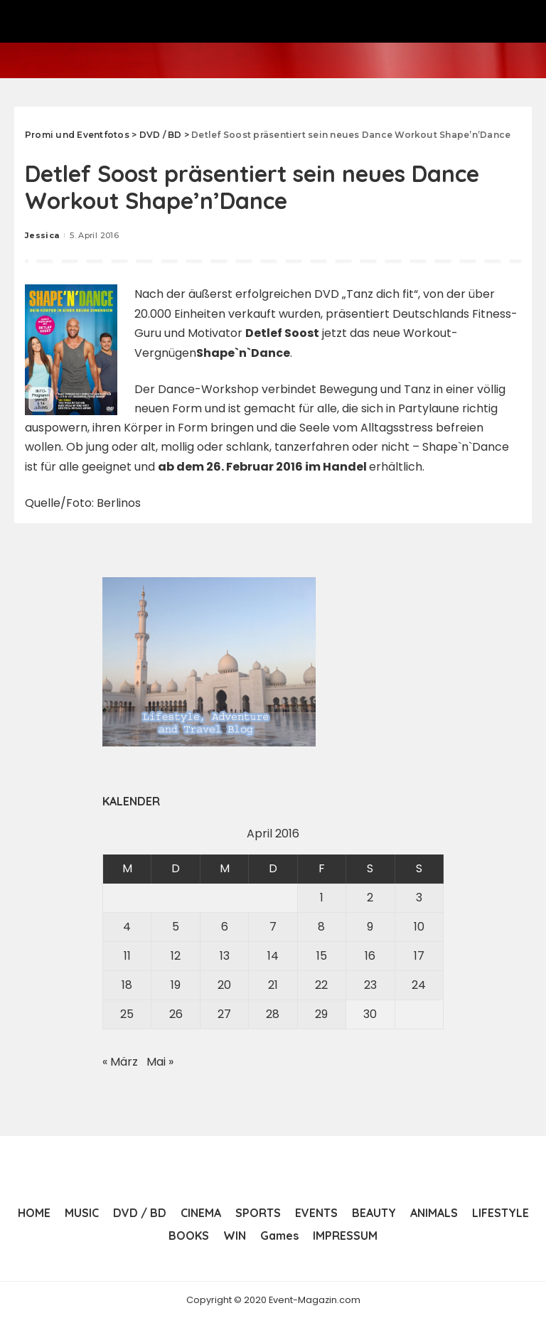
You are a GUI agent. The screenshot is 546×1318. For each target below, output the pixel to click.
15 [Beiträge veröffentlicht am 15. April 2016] (321, 956)
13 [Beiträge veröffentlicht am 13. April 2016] (225, 956)
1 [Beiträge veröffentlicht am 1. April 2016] (321, 897)
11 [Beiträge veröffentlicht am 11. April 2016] (127, 956)
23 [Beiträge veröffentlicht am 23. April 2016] (370, 985)
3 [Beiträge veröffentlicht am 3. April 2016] (419, 897)
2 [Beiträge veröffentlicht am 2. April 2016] (370, 897)
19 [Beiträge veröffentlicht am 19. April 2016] (176, 985)
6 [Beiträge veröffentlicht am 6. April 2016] (224, 926)
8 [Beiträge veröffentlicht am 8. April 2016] (321, 926)
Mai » (159, 1062)
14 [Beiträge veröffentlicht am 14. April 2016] (273, 956)
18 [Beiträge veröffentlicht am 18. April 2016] (127, 985)
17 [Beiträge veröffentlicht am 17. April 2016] (419, 956)
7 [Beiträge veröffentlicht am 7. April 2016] (273, 926)
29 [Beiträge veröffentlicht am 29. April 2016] (321, 1014)
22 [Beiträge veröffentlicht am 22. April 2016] (321, 985)
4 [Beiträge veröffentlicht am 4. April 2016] (127, 926)
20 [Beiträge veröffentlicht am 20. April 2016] (224, 985)
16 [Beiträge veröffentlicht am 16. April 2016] (370, 956)
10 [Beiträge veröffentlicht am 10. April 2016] (419, 926)
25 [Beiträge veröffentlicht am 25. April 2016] (127, 1014)
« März (120, 1062)
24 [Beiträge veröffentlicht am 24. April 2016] (419, 985)
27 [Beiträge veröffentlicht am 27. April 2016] (224, 1014)
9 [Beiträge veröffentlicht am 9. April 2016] (370, 926)
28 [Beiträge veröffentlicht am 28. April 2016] (272, 1014)
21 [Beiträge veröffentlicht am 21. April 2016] (273, 985)
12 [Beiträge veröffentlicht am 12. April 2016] (176, 956)
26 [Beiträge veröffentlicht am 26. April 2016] (176, 1014)
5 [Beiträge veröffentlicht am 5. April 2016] (175, 926)
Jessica (42, 235)
